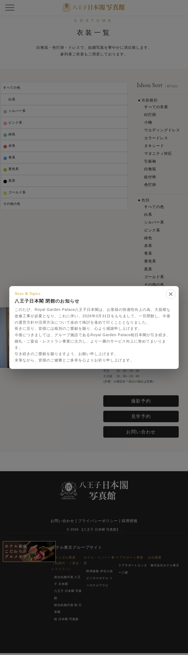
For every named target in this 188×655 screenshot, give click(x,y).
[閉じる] (171, 294)
